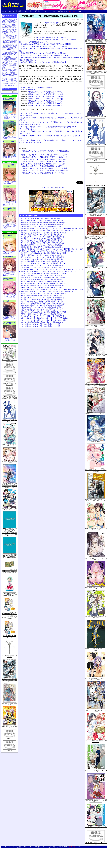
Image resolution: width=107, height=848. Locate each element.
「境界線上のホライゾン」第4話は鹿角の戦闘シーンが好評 (41, 166)
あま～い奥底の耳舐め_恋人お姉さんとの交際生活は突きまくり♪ (42, 220)
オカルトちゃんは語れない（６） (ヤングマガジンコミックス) (96, 268)
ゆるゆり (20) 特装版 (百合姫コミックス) (9, 462)
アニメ (26, 11)
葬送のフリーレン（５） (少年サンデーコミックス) (96, 711)
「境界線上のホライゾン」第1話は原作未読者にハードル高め (42, 173)
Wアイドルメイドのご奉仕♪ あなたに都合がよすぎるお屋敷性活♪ (42, 218)
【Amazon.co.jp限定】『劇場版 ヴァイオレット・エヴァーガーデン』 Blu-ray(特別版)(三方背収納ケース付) (9, 485)
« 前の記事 (41, 187)
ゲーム (44, 11)
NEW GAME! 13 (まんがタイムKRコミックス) (96, 843)
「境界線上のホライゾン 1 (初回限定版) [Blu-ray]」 (42, 92)
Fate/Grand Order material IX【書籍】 (9, 656)
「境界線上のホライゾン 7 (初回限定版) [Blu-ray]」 (42, 105)
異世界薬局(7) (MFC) (96, 441)
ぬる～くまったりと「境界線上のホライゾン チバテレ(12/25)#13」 (45, 55)
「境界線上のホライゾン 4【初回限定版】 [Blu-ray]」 (42, 99)
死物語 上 (9, 750)
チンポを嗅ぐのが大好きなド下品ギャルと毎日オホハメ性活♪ (41, 324)
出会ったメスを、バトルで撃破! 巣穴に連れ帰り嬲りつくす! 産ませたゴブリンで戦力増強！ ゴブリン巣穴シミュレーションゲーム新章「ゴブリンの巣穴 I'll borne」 (9, 22)
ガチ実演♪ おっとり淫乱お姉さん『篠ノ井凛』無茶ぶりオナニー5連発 (43, 233)
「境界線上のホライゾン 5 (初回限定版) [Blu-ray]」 (42, 101)
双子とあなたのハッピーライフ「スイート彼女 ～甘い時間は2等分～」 (44, 237)
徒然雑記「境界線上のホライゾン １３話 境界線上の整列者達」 (44, 62)
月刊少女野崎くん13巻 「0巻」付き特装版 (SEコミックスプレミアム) (9, 360)
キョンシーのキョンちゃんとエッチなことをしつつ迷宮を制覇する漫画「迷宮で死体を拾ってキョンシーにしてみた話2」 (9, 66)
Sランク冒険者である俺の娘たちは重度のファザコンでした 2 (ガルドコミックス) (96, 355)
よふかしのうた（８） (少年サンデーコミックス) (96, 649)
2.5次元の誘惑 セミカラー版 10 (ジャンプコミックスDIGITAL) (96, 827)
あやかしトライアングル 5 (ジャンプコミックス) (9, 445)
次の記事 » (61, 187)
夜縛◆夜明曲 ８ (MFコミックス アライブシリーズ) (96, 470)
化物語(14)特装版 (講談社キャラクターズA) (9, 384)
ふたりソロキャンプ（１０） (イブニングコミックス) (96, 771)
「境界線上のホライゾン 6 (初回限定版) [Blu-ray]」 (42, 103)
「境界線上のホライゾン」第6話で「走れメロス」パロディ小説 (43, 161)
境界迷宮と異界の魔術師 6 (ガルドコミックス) (96, 326)
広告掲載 (72, 11)
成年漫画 (37, 11)
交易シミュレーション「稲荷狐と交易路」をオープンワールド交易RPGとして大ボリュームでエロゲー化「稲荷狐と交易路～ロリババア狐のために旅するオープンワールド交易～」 (9, 30)
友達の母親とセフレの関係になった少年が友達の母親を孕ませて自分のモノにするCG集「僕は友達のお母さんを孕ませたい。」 (9, 60)
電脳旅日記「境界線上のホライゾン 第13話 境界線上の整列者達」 (44, 53)
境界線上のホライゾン (52, 23)
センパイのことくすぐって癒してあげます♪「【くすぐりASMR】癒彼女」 (45, 318)
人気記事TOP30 (62, 11)
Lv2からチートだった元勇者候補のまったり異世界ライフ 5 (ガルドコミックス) (96, 384)
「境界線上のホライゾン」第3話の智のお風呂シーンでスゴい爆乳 (44, 168)
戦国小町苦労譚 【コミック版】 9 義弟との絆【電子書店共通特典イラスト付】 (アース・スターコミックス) (96, 800)
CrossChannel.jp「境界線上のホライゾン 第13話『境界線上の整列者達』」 (47, 44)
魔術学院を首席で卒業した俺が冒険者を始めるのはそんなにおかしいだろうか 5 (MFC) (96, 500)
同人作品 (18, 11)
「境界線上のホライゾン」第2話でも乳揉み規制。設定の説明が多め (45, 170)
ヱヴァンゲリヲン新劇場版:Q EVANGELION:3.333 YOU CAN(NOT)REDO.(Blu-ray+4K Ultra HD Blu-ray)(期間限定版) (9, 555)
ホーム (4, 11)
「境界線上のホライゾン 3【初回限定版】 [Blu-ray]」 (42, 96)
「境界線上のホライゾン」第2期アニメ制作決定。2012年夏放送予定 (45, 151)
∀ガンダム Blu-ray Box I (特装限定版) (9, 704)
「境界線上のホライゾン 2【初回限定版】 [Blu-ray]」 (42, 94)
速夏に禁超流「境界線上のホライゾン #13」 (51, 37)
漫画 (31, 11)
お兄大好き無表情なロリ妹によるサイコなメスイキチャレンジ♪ (41, 310)
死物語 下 (9, 738)
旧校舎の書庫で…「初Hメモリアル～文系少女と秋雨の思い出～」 (42, 227)
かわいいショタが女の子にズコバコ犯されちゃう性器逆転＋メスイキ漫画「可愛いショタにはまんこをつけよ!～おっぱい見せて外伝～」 (9, 81)
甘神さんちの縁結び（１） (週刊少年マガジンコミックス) (96, 741)
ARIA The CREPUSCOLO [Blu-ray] (9, 636)
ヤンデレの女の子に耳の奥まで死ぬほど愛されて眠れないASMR (42, 322)
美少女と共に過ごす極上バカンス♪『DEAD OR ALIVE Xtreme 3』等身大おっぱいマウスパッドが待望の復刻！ (9, 37)
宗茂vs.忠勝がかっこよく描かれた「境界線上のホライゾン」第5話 (44, 164)
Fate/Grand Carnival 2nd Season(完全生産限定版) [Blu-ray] (9, 726)
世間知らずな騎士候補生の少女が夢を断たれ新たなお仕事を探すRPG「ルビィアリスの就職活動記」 (9, 54)
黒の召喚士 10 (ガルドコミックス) (95, 297)
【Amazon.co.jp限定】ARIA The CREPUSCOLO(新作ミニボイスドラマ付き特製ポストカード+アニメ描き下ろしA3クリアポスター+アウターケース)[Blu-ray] (9, 615)
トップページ (51, 187)
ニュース (11, 11)
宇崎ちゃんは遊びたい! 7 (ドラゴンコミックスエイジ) (9, 509)
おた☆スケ (52, 11)
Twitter (79, 11)
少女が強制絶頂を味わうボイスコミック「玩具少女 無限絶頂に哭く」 (43, 225)
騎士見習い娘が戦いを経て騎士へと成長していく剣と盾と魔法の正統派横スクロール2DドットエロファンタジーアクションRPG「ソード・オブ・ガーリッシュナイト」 (9, 48)
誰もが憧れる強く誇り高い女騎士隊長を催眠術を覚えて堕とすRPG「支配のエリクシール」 (9, 41)
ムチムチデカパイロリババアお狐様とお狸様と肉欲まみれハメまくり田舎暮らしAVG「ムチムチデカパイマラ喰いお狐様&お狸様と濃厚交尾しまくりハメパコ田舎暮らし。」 (9, 73)
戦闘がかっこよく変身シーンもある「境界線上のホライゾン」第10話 (45, 155)
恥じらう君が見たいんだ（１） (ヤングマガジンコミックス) (96, 558)
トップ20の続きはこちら (11, 85)
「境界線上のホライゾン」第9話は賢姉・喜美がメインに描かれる (44, 157)
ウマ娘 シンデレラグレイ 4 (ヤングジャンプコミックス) (96, 160)
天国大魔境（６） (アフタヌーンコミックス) (96, 413)
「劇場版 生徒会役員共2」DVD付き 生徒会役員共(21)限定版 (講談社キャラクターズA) (9, 397)
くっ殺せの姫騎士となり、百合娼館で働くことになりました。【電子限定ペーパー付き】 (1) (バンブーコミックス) (96, 72)
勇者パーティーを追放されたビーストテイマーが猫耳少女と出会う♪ (43, 222)
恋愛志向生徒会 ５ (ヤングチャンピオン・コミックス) (96, 617)
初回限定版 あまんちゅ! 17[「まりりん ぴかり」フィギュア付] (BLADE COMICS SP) (9, 594)
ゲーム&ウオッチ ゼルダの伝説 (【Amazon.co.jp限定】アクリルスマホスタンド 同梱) (9, 571)
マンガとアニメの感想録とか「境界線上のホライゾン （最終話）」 (45, 46)
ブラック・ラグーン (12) (9, 372)
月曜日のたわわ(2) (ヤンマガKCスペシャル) (96, 116)
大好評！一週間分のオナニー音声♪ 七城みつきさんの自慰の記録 (41, 235)
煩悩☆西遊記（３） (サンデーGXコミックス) (96, 588)
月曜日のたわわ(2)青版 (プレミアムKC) (9, 420)
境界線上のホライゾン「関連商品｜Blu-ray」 (36, 87)
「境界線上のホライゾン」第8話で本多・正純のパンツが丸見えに (44, 159)
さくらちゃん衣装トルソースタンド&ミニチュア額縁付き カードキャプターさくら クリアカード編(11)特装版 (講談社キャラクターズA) (96, 237)
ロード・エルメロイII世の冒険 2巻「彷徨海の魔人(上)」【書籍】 (9, 680)
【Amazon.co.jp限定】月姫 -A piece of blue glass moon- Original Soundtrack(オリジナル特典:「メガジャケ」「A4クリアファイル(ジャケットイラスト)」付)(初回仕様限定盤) (96, 41)
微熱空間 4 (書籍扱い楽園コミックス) (95, 88)
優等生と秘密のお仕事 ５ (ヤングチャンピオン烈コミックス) (96, 529)
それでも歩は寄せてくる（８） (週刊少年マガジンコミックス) (96, 679)
